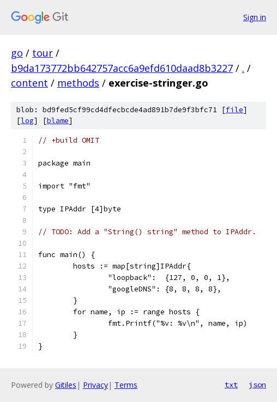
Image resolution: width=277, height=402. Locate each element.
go (17, 52)
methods (78, 82)
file (234, 109)
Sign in (254, 17)
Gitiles (65, 385)
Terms (126, 385)
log (27, 120)
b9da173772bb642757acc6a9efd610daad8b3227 (122, 68)
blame (58, 120)
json (257, 384)
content (29, 82)
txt (231, 384)
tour (42, 52)
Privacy (95, 385)
